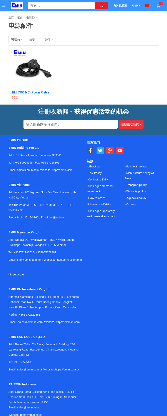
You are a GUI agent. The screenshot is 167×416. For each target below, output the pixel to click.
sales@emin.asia (28, 407)
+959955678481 (46, 252)
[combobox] (59, 5)
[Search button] (101, 5)
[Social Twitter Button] (100, 150)
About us (94, 166)
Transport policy (136, 185)
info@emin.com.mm (29, 259)
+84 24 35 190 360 (26, 217)
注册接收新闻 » (131, 124)
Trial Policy (95, 173)
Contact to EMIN (98, 179)
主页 (11, 17)
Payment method (136, 166)
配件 (20, 17)
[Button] (3, 5)
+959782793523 (24, 252)
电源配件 (31, 17)
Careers (131, 204)
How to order (96, 198)
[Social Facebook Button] (90, 150)
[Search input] (59, 5)
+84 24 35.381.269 (25, 204)
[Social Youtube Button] (120, 150)
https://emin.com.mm (69, 259)
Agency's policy (136, 198)
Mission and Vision (100, 204)
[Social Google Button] (110, 150)
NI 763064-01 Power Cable (31, 92)
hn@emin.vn (57, 217)
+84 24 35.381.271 (51, 204)
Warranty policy (136, 191)
